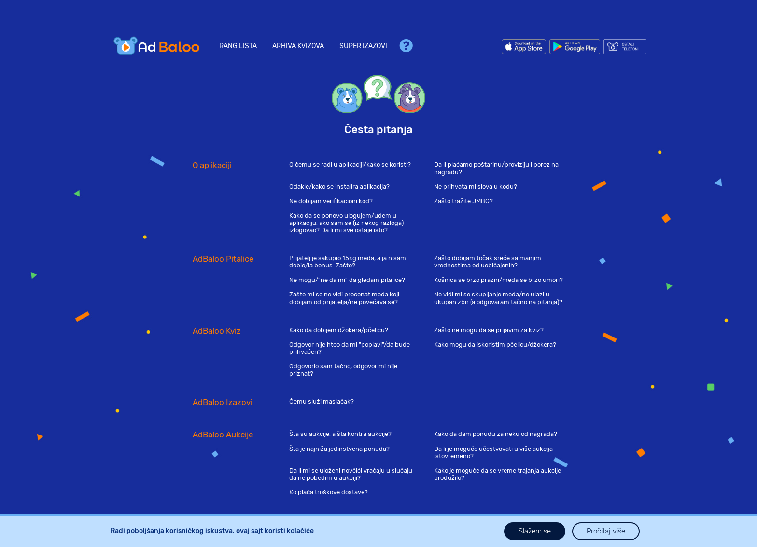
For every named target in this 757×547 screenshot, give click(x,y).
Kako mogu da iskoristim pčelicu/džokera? (495, 344)
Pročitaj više (606, 531)
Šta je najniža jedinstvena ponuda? (339, 448)
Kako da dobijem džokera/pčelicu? (338, 330)
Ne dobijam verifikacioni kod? (331, 201)
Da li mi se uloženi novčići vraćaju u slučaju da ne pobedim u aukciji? (350, 474)
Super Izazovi (363, 46)
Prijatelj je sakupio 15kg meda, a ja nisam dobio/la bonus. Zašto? (347, 261)
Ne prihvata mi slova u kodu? (475, 186)
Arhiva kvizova (298, 46)
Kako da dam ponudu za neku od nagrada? (495, 433)
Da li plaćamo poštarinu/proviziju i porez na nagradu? (496, 168)
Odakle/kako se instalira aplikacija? (339, 186)
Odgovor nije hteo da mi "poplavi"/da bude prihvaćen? (349, 348)
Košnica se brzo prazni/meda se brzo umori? (498, 279)
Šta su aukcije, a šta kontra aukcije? (340, 433)
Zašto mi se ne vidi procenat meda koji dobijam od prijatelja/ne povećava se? (344, 298)
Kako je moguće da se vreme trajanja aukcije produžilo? (497, 474)
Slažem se (535, 531)
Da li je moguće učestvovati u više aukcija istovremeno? (493, 452)
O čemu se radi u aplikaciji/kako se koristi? (350, 164)
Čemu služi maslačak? (321, 401)
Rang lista (238, 46)
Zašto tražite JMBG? (463, 201)
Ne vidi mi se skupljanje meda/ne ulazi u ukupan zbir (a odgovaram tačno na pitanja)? (498, 298)
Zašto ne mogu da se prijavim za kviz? (489, 330)
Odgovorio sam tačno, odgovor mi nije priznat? (343, 370)
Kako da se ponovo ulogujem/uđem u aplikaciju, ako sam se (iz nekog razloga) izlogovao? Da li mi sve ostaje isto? (346, 223)
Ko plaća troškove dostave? (328, 492)
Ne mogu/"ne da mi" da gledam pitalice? (347, 279)
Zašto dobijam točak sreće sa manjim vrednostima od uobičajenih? (487, 261)
